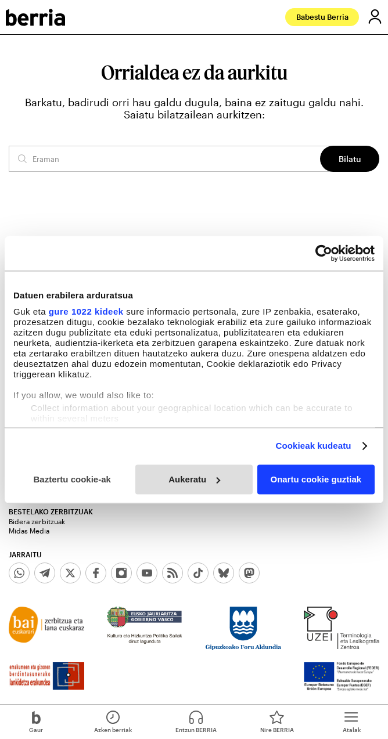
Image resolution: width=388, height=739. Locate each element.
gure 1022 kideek (86, 311)
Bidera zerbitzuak (37, 521)
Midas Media (29, 531)
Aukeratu (194, 479)
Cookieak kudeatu (313, 445)
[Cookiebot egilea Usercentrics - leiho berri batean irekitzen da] (324, 253)
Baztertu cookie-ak (71, 479)
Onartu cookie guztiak (315, 479)
